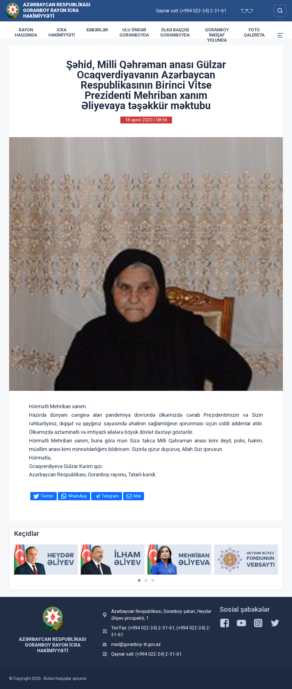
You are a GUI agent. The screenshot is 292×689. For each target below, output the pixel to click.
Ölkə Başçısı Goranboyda (175, 32)
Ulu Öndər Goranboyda (134, 32)
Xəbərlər (97, 29)
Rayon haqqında (26, 32)
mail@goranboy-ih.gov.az (136, 644)
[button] (139, 580)
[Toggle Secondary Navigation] (280, 35)
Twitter (47, 496)
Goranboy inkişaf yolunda (217, 35)
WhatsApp (77, 496)
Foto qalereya (254, 32)
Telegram (110, 496)
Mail (137, 496)
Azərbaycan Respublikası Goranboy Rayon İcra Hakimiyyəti (56, 10)
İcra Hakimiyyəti (61, 32)
